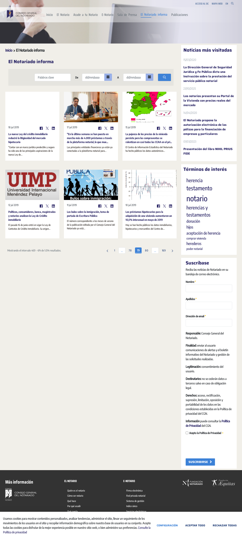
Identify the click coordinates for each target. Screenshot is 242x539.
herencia (194, 180)
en (227, 4)
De (76, 77)
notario (196, 198)
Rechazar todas (225, 525)
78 (131, 249)
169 (165, 249)
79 (139, 249)
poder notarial (194, 249)
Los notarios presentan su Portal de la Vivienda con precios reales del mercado (208, 100)
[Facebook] (41, 128)
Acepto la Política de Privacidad (204, 433)
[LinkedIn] (53, 128)
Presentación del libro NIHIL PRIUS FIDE (208, 151)
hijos (189, 227)
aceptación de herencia (203, 233)
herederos (193, 243)
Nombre (191, 281)
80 (147, 249)
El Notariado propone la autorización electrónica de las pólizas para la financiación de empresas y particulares (204, 127)
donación (193, 221)
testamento (199, 188)
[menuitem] (49, 14)
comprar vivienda (196, 238)
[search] (164, 77)
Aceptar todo (195, 525)
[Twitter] (47, 128)
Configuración (167, 525)
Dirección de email (196, 316)
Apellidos (191, 299)
